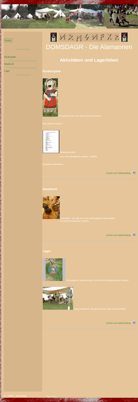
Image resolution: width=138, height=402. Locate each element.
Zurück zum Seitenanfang (120, 173)
